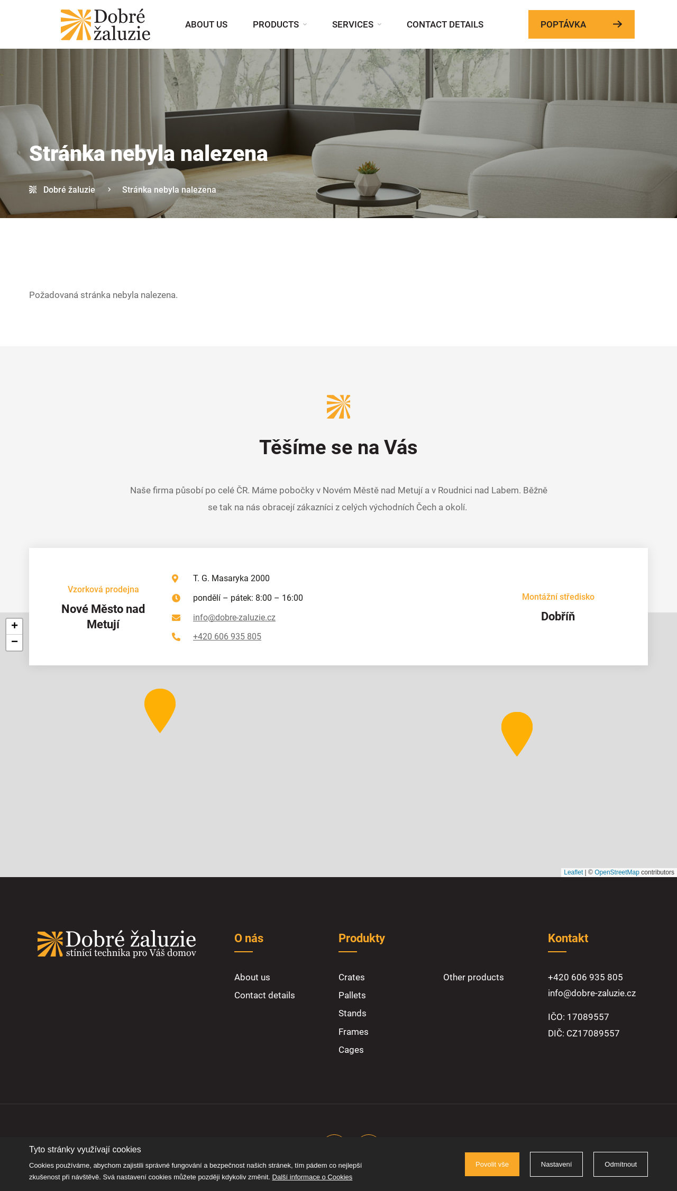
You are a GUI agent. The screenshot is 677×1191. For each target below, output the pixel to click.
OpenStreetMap (616, 872)
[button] (517, 734)
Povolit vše (492, 1164)
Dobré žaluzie (69, 190)
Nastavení (556, 1164)
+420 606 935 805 (227, 636)
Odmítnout (621, 1164)
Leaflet (573, 872)
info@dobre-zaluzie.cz (234, 617)
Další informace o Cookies (312, 1177)
